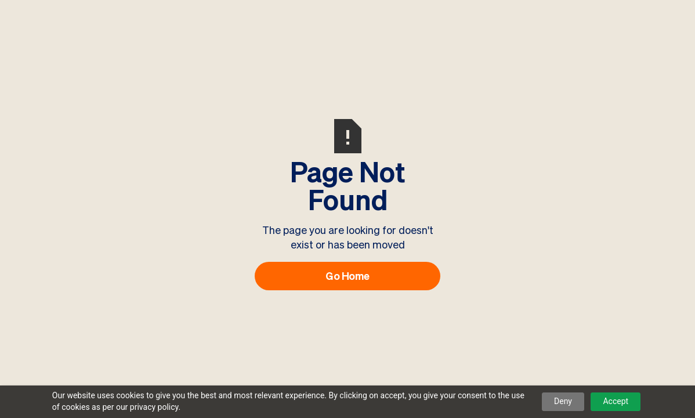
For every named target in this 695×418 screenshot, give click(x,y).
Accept (615, 401)
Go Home (347, 276)
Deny (563, 401)
